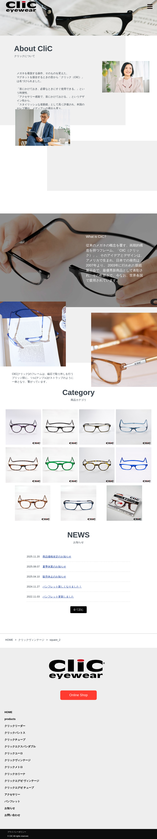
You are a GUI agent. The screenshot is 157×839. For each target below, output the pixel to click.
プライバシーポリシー (16, 832)
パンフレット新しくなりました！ (62, 586)
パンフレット (12, 801)
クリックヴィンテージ (17, 760)
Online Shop (78, 695)
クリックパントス (14, 732)
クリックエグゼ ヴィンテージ (21, 780)
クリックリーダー (14, 725)
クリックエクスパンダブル (20, 746)
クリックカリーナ (14, 773)
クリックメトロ (13, 767)
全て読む (78, 609)
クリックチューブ (14, 739)
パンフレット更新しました (58, 596)
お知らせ (9, 808)
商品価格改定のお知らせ (57, 556)
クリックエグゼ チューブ (19, 787)
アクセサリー (12, 794)
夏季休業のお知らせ (54, 566)
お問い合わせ (12, 815)
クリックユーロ (13, 753)
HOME (8, 712)
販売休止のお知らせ (54, 576)
